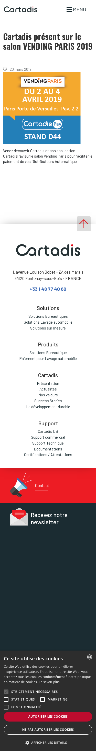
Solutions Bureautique (48, 352)
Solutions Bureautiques (48, 316)
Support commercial (48, 437)
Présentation (48, 383)
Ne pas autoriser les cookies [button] (48, 729)
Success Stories (48, 400)
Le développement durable (48, 406)
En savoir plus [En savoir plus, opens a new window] (49, 682)
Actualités (48, 389)
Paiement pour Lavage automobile (48, 358)
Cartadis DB (48, 431)
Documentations (48, 449)
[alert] (48, 701)
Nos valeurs (48, 395)
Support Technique (48, 443)
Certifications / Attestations (48, 454)
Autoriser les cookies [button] (48, 716)
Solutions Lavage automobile (48, 322)
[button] (48, 742)
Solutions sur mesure (48, 328)
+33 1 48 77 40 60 (48, 289)
